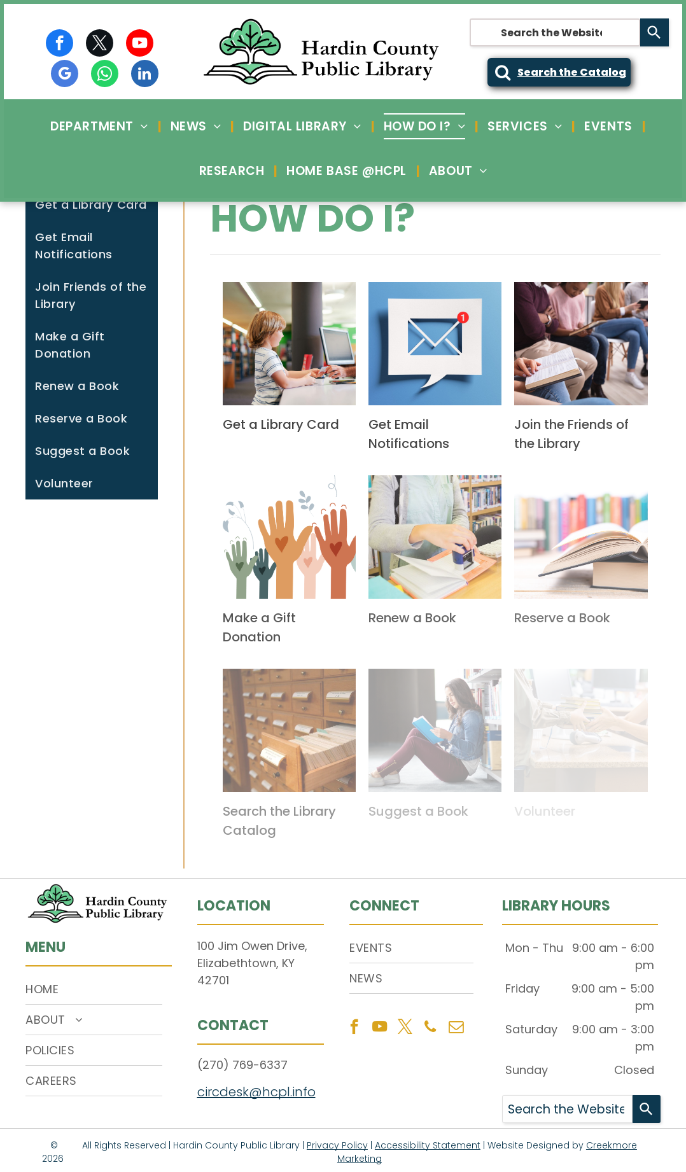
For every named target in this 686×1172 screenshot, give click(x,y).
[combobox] (555, 32)
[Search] (654, 32)
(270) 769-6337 (242, 1065)
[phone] (430, 1028)
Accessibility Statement (427, 1145)
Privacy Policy (337, 1145)
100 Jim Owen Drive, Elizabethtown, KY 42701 (252, 963)
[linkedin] (144, 75)
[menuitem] (100, 126)
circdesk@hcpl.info (256, 1092)
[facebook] (59, 44)
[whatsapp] (104, 75)
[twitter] (99, 44)
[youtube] (139, 44)
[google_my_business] (64, 75)
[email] (456, 1028)
